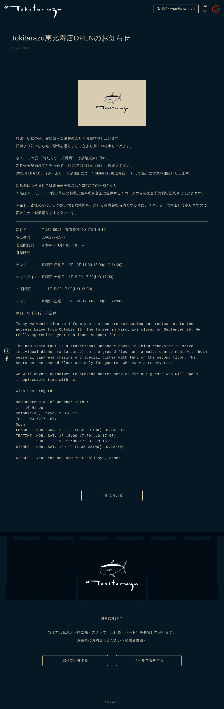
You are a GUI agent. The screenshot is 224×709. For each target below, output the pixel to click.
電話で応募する (75, 660)
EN (205, 11)
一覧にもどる (112, 495)
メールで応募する (148, 660)
